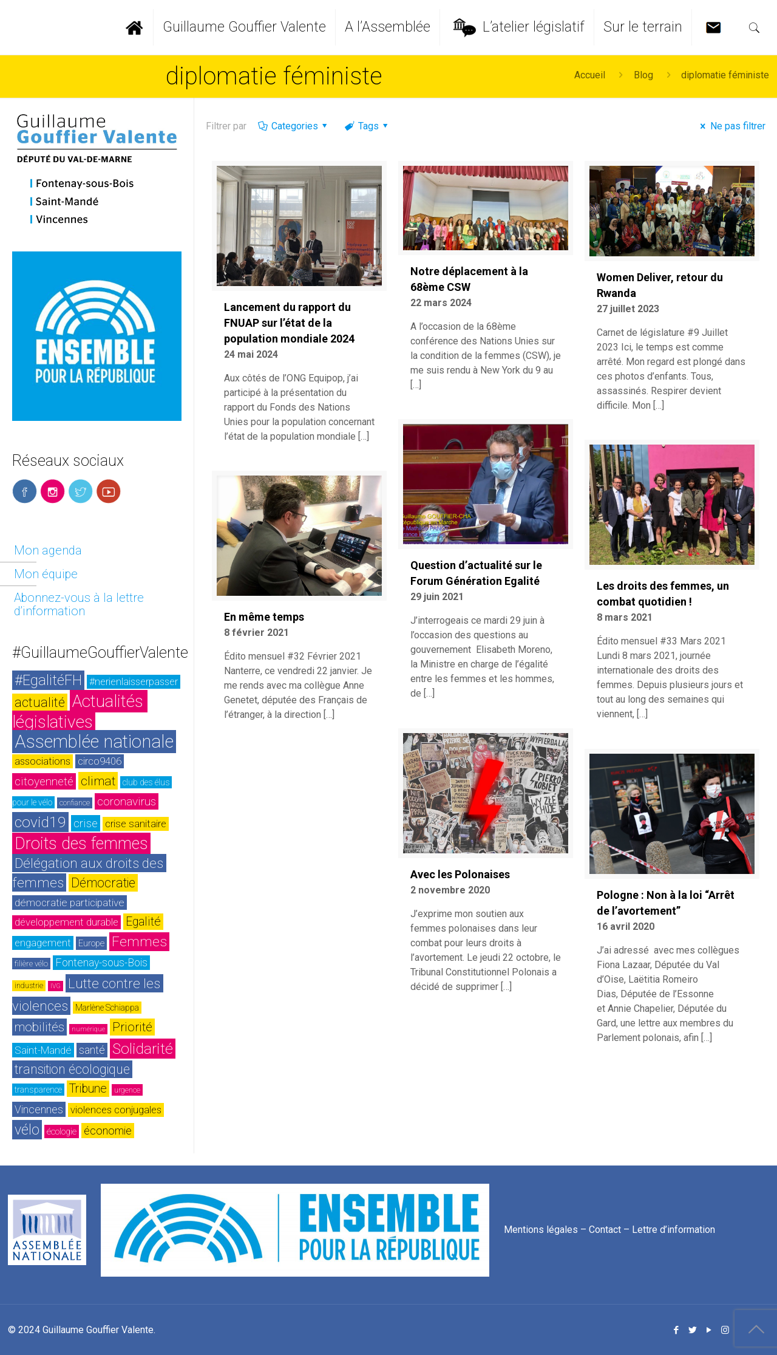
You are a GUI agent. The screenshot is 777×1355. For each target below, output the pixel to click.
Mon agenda (48, 550)
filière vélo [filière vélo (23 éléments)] (31, 963)
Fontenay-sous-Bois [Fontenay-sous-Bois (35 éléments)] (101, 963)
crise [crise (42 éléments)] (85, 823)
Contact (605, 1229)
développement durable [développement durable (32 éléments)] (66, 922)
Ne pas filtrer (730, 126)
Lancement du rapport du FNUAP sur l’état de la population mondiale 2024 (289, 323)
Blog (643, 75)
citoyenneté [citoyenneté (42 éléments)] (44, 781)
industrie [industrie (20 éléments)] (29, 985)
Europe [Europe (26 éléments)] (91, 943)
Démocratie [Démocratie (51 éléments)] (103, 882)
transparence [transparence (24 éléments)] (38, 1089)
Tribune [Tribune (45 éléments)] (88, 1089)
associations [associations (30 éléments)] (42, 761)
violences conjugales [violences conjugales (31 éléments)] (115, 1110)
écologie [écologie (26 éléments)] (61, 1131)
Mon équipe (46, 574)
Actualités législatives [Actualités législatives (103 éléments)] (80, 711)
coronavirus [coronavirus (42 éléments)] (126, 801)
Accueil (589, 75)
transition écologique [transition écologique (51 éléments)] (72, 1069)
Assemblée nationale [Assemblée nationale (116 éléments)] (94, 741)
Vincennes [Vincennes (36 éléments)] (39, 1109)
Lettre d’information (673, 1229)
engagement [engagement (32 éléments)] (43, 943)
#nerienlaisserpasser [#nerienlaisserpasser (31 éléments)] (133, 682)
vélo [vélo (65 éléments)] (27, 1129)
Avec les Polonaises (460, 874)
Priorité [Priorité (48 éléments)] (132, 1027)
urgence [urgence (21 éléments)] (127, 1089)
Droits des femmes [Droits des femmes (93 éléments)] (81, 843)
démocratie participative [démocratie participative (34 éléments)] (69, 902)
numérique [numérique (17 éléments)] (88, 1029)
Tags (367, 126)
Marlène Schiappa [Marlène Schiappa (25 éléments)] (107, 1007)
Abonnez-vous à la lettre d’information (79, 604)
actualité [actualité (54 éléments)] (40, 702)
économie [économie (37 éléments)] (108, 1130)
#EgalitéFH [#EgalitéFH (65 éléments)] (48, 680)
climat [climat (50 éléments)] (98, 780)
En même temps (264, 616)
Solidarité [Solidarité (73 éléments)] (142, 1048)
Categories (293, 126)
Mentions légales (541, 1229)
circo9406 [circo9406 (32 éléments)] (99, 761)
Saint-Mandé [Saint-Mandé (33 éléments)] (43, 1050)
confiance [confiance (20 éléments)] (74, 803)
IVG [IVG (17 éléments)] (55, 986)
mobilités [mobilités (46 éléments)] (39, 1027)
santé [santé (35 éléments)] (92, 1050)
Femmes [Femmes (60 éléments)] (139, 941)
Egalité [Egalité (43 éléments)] (143, 922)
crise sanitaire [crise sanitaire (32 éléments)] (135, 824)
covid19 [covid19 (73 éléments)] (40, 822)
